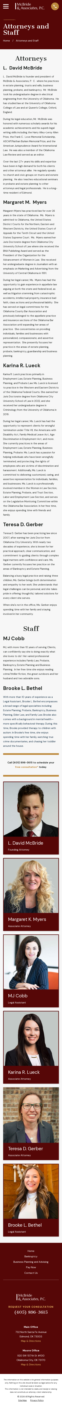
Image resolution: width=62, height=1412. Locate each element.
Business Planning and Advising (30, 1262)
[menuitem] (22, 1400)
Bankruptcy (30, 1256)
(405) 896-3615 (31, 1312)
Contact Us (31, 1273)
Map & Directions (31, 1341)
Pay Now (31, 1267)
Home (31, 1251)
